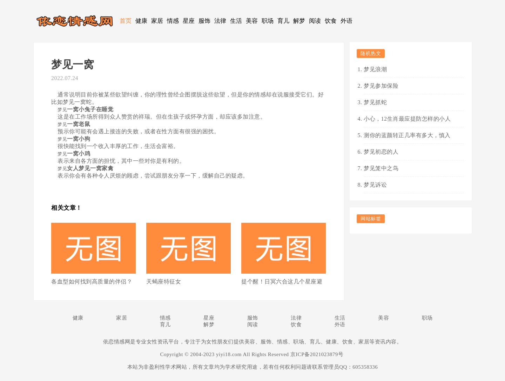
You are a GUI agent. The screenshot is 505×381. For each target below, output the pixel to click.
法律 (220, 21)
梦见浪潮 (375, 69)
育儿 (283, 21)
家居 (157, 21)
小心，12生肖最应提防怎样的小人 (407, 119)
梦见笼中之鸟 (381, 168)
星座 (189, 21)
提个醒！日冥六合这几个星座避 (281, 282)
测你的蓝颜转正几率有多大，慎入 (407, 135)
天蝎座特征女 (163, 282)
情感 (173, 21)
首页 (126, 21)
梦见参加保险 (381, 86)
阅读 (315, 21)
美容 (252, 21)
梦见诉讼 (375, 185)
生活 (236, 21)
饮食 (331, 21)
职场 (268, 21)
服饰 (204, 21)
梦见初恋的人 (381, 152)
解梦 (299, 21)
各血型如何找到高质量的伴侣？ (91, 282)
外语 (347, 21)
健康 (141, 21)
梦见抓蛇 (375, 102)
